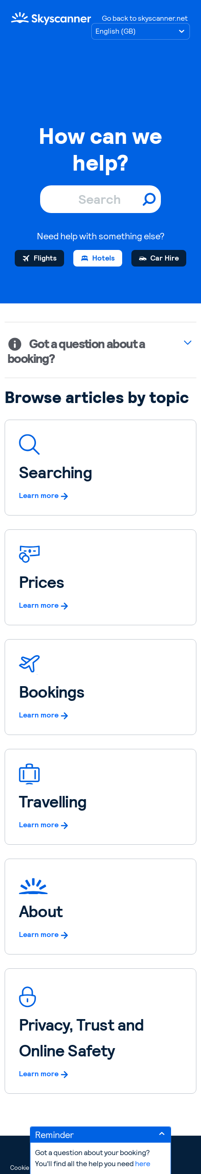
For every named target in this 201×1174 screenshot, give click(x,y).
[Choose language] (140, 31)
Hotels (103, 258)
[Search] (100, 199)
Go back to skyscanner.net (145, 18)
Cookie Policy (28, 1167)
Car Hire (164, 258)
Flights (45, 258)
